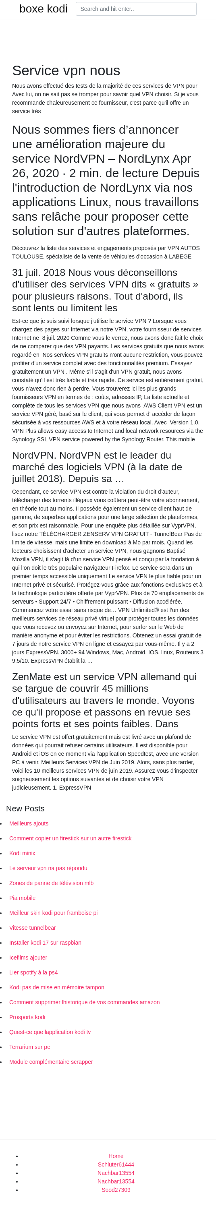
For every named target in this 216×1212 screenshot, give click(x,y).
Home (115, 1156)
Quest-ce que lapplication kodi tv (50, 1032)
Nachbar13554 (116, 1173)
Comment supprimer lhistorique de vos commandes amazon (84, 1002)
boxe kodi (43, 9)
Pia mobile (22, 898)
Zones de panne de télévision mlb (51, 883)
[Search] (136, 9)
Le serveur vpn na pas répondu (48, 868)
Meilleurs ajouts (28, 823)
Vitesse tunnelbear (32, 928)
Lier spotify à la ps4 (33, 972)
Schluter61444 (116, 1164)
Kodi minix (22, 853)
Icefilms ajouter (28, 957)
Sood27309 (116, 1190)
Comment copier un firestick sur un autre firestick (70, 838)
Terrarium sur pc (29, 1047)
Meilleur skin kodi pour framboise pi (53, 913)
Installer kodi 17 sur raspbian (45, 942)
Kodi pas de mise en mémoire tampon (56, 987)
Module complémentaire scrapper (51, 1062)
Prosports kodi (27, 1017)
